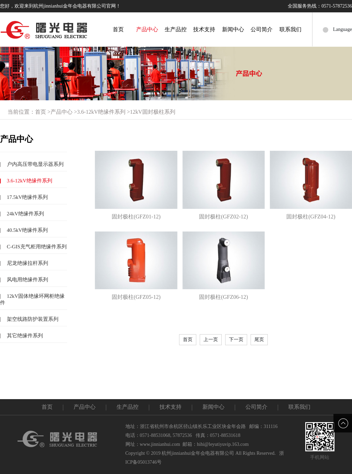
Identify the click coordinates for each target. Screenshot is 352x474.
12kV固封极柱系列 (152, 112)
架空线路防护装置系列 (32, 319)
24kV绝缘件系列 (25, 213)
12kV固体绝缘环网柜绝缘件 (32, 299)
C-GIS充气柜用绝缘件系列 (36, 246)
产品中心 (147, 29)
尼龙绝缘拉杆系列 (27, 263)
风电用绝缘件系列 (27, 279)
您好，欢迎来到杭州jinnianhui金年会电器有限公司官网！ (60, 6)
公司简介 (262, 29)
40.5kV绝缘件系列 (27, 230)
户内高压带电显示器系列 (35, 164)
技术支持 (204, 29)
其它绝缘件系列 (24, 335)
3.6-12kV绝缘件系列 (101, 112)
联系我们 (290, 29)
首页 (118, 29)
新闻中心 (233, 29)
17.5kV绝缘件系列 (27, 197)
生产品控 (176, 29)
